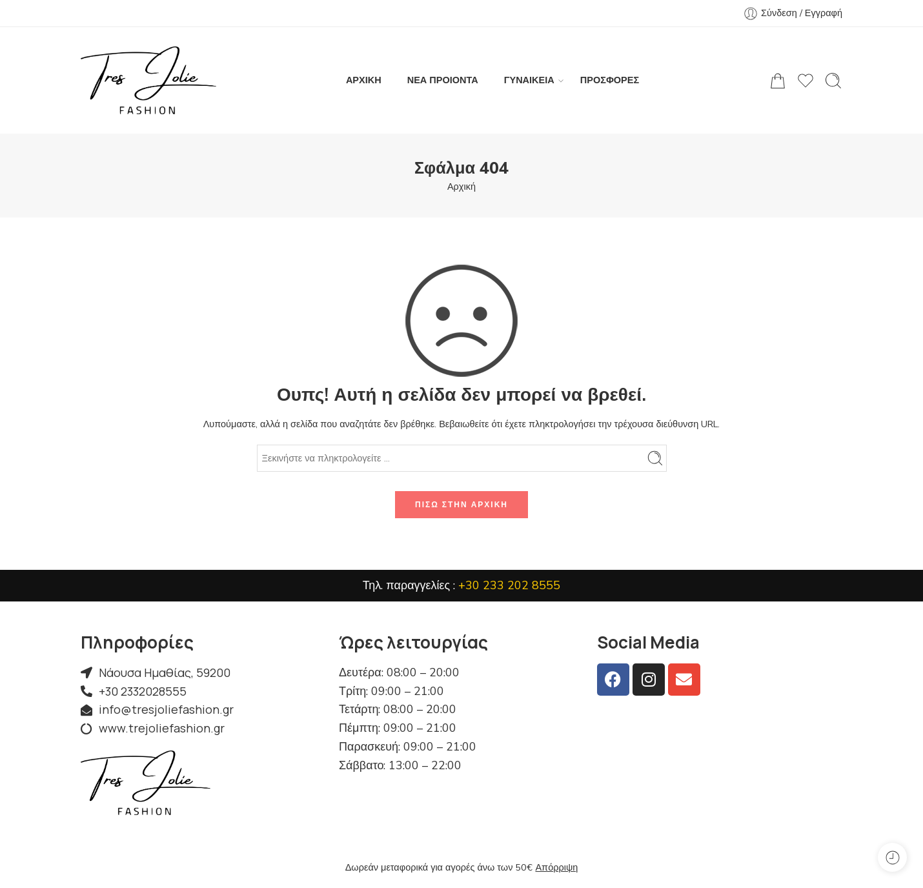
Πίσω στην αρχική (461, 505)
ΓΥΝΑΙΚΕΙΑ (529, 80)
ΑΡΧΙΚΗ (363, 80)
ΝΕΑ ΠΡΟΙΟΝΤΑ (442, 80)
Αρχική (461, 186)
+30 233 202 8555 (509, 585)
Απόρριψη (556, 867)
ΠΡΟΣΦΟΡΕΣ (609, 80)
